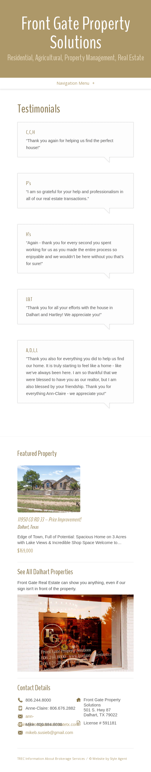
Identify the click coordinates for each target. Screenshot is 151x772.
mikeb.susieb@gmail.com (49, 732)
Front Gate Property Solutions (75, 33)
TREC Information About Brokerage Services (51, 758)
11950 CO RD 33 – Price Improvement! (49, 519)
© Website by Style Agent (108, 758)
